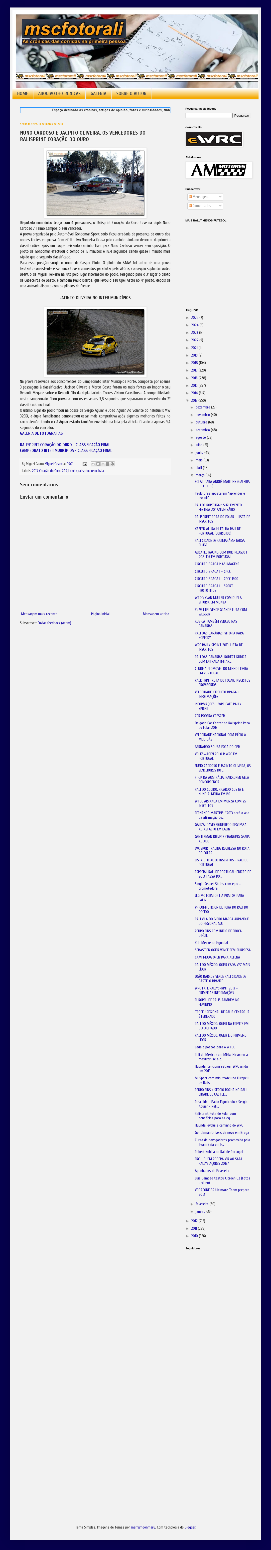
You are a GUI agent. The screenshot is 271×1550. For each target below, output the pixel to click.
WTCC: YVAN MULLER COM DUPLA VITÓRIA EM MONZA (218, 600)
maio (200, 460)
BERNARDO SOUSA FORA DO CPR (217, 747)
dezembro (203, 407)
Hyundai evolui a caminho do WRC (219, 1125)
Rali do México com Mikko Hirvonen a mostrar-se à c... (221, 1057)
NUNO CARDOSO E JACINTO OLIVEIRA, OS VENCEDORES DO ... (223, 768)
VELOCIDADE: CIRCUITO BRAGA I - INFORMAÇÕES (218, 694)
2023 (195, 333)
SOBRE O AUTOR (131, 93)
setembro (203, 430)
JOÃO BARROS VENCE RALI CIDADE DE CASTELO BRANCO (220, 978)
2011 (194, 1228)
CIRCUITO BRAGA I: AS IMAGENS (217, 564)
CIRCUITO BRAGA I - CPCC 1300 (216, 579)
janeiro (201, 1211)
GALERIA (98, 93)
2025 (195, 318)
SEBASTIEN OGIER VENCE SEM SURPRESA (223, 950)
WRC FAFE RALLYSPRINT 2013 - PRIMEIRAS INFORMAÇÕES (216, 990)
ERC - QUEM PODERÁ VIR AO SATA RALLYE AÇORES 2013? (218, 1161)
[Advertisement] (210, 1324)
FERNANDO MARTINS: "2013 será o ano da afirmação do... (222, 815)
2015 (195, 386)
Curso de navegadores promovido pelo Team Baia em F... (222, 1142)
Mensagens (199, 197)
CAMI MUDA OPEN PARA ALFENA (217, 957)
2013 (35, 471)
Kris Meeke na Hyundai (211, 943)
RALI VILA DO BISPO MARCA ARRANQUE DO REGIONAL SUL (222, 921)
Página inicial (100, 614)
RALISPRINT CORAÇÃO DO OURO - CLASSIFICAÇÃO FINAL (65, 444)
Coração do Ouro (50, 471)
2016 (195, 378)
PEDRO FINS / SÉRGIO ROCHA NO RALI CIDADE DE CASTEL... (221, 1092)
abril (199, 468)
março (201, 475)
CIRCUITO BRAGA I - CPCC (213, 572)
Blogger (190, 1527)
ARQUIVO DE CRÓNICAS (59, 93)
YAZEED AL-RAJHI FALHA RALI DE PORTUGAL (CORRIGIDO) (218, 531)
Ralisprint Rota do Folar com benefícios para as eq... (215, 1116)
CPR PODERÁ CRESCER (210, 716)
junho (200, 452)
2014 (195, 393)
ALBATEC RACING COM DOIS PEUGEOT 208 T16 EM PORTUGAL (221, 554)
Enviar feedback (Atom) (54, 623)
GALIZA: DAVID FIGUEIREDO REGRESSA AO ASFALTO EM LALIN (221, 827)
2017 (195, 370)
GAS (64, 471)
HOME (22, 93)
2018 (195, 363)
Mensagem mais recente (39, 614)
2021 (195, 348)
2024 (195, 325)
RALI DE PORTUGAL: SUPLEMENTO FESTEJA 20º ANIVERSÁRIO (218, 507)
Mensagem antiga (156, 614)
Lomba (72, 471)
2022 (195, 340)
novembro (203, 415)
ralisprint (84, 471)
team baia (97, 471)
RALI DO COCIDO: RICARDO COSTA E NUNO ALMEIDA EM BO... (219, 791)
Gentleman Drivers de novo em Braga (222, 1133)
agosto (201, 437)
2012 (195, 1221)
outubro (202, 422)
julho (199, 445)
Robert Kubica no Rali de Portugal (219, 1152)
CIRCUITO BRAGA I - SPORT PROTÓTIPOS (214, 588)
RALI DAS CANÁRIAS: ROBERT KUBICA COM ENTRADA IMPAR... (221, 659)
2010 (195, 1236)
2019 (195, 355)
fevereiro (203, 1204)
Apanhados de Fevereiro (212, 1171)
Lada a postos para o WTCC (215, 1047)
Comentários (200, 206)
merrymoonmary (143, 1527)
